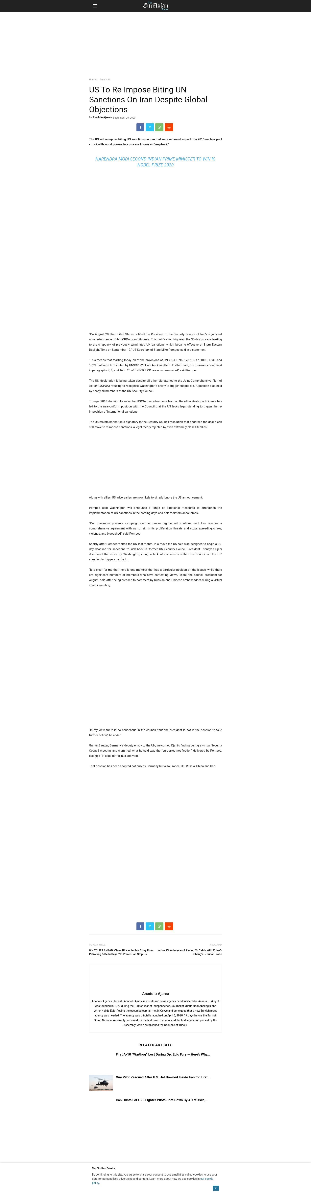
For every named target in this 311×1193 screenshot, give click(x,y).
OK (216, 1188)
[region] (155, 42)
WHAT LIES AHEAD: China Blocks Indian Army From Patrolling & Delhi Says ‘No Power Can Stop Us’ (121, 952)
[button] (95, 6)
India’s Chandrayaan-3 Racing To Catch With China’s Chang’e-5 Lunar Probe (189, 952)
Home (92, 79)
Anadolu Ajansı (102, 117)
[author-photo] (155, 988)
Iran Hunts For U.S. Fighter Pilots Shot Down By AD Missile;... (162, 1100)
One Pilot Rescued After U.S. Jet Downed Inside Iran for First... (163, 1077)
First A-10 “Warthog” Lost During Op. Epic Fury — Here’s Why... (163, 1054)
